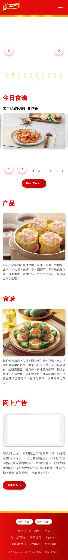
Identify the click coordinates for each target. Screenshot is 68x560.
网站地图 (17, 544)
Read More (32, 183)
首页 (20, 531)
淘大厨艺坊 (18, 537)
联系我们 (35, 537)
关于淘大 (34, 531)
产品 (47, 531)
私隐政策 (50, 544)
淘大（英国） (43, 522)
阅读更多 (13, 485)
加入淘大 (51, 537)
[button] (9, 50)
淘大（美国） (24, 522)
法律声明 (34, 544)
